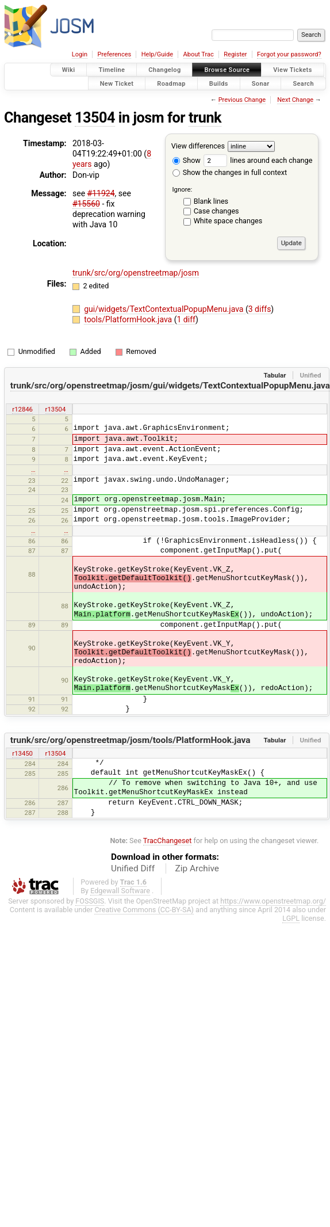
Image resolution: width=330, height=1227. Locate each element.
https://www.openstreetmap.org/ (273, 901)
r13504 (55, 409)
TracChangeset (167, 840)
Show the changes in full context (229, 172)
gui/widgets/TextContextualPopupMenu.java (164, 309)
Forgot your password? (289, 54)
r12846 (22, 409)
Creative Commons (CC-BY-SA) (144, 909)
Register (235, 54)
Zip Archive (197, 868)
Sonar (261, 83)
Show (186, 160)
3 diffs (259, 309)
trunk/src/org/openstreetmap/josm (135, 272)
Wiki (68, 70)
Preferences (114, 54)
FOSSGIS (89, 901)
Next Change (295, 100)
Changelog (164, 70)
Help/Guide (157, 54)
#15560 (86, 203)
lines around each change (258, 160)
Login (79, 54)
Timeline (111, 70)
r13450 (22, 753)
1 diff (185, 319)
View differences (198, 146)
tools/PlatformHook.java (129, 319)
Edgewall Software (120, 890)
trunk (205, 117)
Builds (218, 83)
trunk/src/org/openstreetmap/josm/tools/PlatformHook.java (130, 740)
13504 (95, 117)
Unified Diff (133, 868)
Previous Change (242, 100)
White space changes (228, 220)
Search (303, 83)
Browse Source (227, 70)
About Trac (198, 54)
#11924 (101, 193)
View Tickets (292, 70)
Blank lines (211, 201)
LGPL (291, 918)
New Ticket (117, 83)
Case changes (216, 211)
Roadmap (171, 83)
